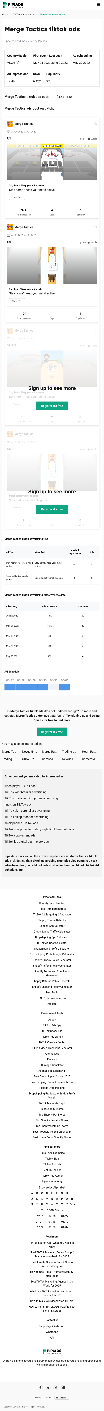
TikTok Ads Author (52, 1175)
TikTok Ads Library (52, 1036)
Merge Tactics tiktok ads (12, 751)
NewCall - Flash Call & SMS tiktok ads (72, 759)
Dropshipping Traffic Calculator (52, 931)
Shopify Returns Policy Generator (52, 981)
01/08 (52, 1227)
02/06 (52, 1216)
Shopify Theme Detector (52, 920)
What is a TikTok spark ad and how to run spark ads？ (52, 1293)
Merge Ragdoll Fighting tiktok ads (52, 751)
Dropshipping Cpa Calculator (52, 937)
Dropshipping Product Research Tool (51, 1082)
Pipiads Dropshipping (51, 1087)
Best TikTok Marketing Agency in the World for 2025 (52, 1283)
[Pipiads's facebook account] (40, 1387)
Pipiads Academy (52, 1181)
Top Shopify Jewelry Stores (52, 1120)
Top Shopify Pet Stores (52, 1114)
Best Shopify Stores (51, 1109)
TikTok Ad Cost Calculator (52, 943)
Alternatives (52, 1053)
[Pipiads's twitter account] (48, 1387)
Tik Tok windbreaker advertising (25, 792)
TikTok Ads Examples (52, 1153)
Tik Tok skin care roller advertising (27, 810)
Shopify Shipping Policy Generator (52, 986)
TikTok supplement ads (19, 835)
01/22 (64, 1216)
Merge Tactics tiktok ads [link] (52, 14)
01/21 (39, 1221)
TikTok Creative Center (52, 1042)
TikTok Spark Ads (52, 1031)
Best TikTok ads (52, 1170)
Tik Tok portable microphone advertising (31, 798)
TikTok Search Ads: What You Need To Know (51, 1244)
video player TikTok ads (20, 786)
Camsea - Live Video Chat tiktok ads (52, 759)
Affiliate (52, 1003)
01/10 (64, 1221)
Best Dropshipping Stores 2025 (52, 1076)
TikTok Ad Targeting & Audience (52, 914)
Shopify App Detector (52, 926)
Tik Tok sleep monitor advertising (26, 817)
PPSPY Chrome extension (52, 998)
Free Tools (52, 992)
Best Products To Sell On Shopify (52, 1131)
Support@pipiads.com (52, 1326)
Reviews (52, 1059)
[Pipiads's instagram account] (63, 1387)
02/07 (39, 1216)
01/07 (64, 1227)
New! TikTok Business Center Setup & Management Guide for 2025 (52, 1254)
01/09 (39, 1227)
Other (72, 1204)
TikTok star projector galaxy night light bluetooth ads (39, 829)
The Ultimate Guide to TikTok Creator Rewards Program (52, 1264)
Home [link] (5, 14)
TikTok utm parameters (52, 908)
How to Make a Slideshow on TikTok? (52, 1301)
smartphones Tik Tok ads (21, 823)
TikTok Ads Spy (52, 1025)
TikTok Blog (52, 1158)
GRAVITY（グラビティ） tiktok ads (32, 759)
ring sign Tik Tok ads (18, 804)
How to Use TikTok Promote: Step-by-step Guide (52, 1273)
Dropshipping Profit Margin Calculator (52, 954)
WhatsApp (52, 1332)
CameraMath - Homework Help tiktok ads (92, 759)
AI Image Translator (51, 1065)
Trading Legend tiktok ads (72, 751)
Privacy (38, 1397)
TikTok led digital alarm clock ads (26, 841)
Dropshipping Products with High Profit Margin (52, 1095)
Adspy (52, 1019)
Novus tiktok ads (32, 751)
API (52, 1337)
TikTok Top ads (52, 1164)
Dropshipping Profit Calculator (52, 948)
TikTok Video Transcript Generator (52, 1048)
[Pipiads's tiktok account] (55, 1387)
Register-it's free (52, 406)
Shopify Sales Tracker (52, 903)
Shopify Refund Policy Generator (52, 965)
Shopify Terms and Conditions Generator (52, 973)
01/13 (52, 1221)
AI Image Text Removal (52, 1070)
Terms (48, 1397)
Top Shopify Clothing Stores (52, 1126)
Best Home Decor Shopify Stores (52, 1137)
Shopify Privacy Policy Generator (52, 960)
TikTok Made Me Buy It (52, 1103)
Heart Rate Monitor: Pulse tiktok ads (92, 751)
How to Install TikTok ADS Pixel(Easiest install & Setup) (52, 1308)
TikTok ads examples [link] (24, 14)
